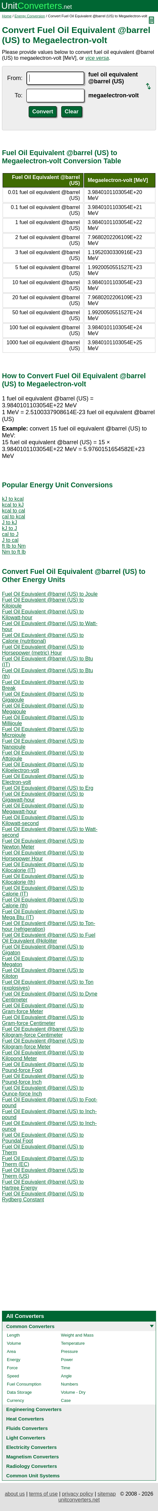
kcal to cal (13, 510)
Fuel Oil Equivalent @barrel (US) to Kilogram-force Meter (43, 1043)
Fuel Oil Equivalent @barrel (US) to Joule (50, 594)
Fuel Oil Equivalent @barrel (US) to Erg (47, 788)
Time (65, 1367)
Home (6, 16)
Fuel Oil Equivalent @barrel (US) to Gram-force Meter (43, 1008)
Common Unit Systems (33, 1475)
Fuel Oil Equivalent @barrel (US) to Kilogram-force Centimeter (43, 1032)
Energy (13, 1359)
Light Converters (25, 1437)
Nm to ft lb (14, 552)
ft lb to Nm (14, 546)
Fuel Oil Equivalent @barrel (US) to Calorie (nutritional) (43, 638)
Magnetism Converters (32, 1456)
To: (18, 95)
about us (15, 1494)
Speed (13, 1375)
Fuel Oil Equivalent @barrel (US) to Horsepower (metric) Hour (43, 650)
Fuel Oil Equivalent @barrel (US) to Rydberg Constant (43, 1196)
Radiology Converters (31, 1466)
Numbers (69, 1384)
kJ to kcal (13, 499)
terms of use (43, 1494)
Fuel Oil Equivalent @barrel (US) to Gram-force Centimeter (43, 1020)
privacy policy (77, 1494)
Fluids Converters (27, 1428)
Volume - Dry (73, 1392)
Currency (15, 1400)
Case (66, 1400)
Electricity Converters (31, 1447)
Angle (66, 1375)
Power (67, 1359)
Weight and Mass (77, 1335)
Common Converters (30, 1326)
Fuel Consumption (24, 1384)
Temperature (73, 1343)
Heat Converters (25, 1419)
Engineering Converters (34, 1409)
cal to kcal (13, 516)
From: (14, 78)
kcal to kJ (13, 505)
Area (11, 1351)
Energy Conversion (30, 16)
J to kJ (9, 522)
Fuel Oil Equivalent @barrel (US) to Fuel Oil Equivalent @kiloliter (48, 938)
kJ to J (9, 528)
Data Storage (19, 1392)
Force (12, 1367)
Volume (14, 1343)
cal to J (10, 534)
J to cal (10, 540)
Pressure (69, 1351)
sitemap (106, 1494)
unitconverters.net (79, 1500)
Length (13, 1335)
